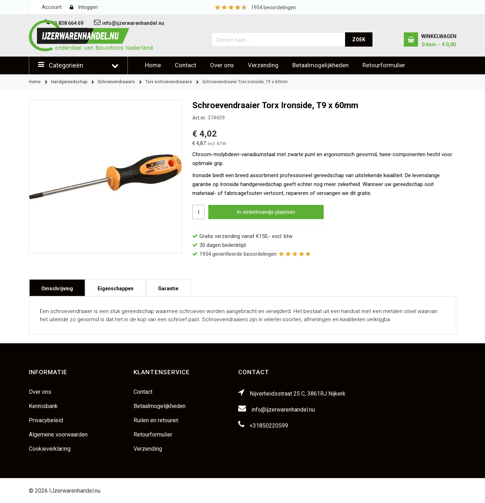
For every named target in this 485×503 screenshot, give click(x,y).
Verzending (263, 65)
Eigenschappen (116, 286)
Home (153, 65)
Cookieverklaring (50, 448)
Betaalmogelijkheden (320, 65)
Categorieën (66, 65)
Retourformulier (384, 65)
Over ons (222, 65)
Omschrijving (57, 286)
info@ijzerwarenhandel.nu (283, 409)
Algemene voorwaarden (58, 434)
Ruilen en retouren (156, 420)
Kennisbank (43, 406)
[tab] (57, 288)
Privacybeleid (46, 420)
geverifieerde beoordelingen (238, 254)
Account (52, 7)
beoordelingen (273, 7)
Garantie (168, 286)
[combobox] (279, 39)
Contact (185, 65)
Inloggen (88, 7)
